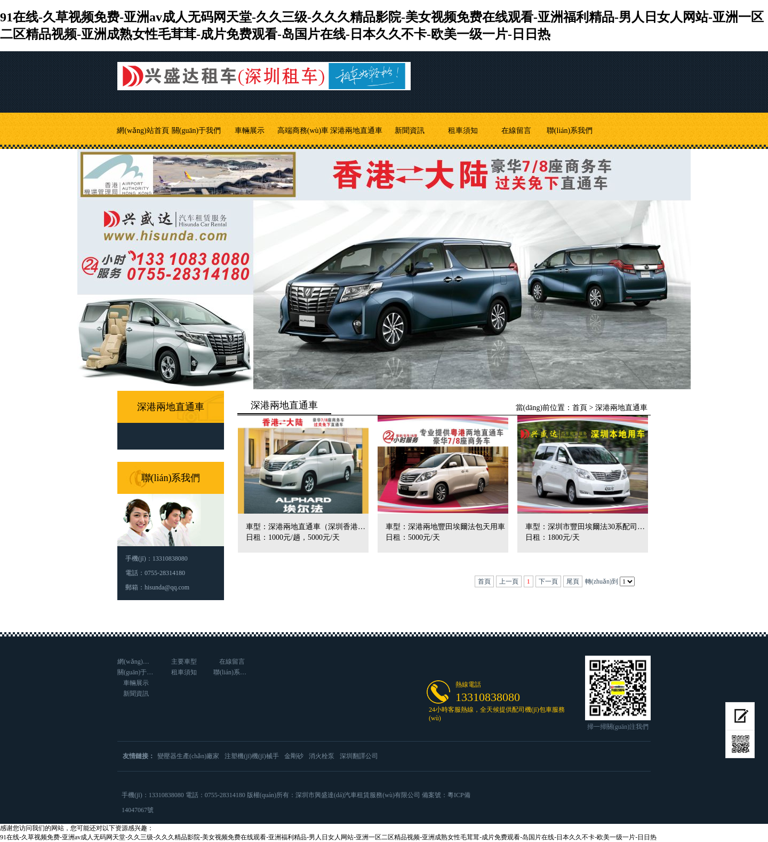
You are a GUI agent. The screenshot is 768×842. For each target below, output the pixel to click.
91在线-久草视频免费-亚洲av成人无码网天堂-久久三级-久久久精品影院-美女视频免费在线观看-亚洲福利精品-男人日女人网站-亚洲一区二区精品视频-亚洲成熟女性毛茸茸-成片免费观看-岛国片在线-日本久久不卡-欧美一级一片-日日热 (328, 837)
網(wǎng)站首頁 (143, 131)
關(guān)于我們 (196, 131)
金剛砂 (293, 756)
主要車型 (184, 661)
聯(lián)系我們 (570, 131)
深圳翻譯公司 (359, 756)
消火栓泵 (321, 756)
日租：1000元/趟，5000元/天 (293, 537)
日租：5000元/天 (413, 537)
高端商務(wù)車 (303, 131)
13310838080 (487, 697)
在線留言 (516, 131)
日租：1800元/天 (552, 537)
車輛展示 (250, 131)
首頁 (579, 408)
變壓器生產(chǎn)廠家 (188, 756)
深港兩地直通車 (356, 131)
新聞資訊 (410, 131)
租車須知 (463, 131)
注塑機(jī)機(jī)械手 (251, 756)
